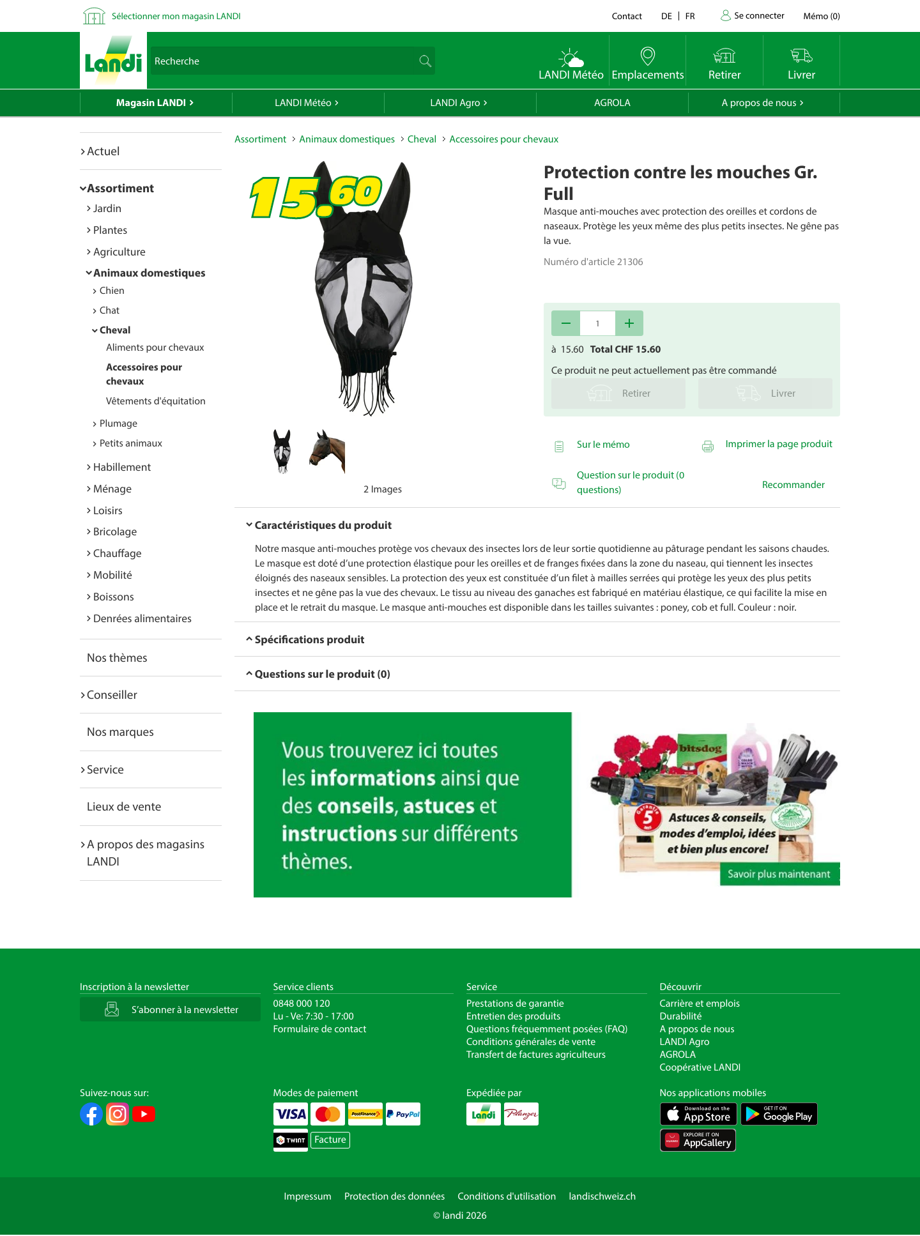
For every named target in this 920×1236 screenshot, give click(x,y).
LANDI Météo (303, 102)
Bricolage (115, 531)
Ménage (112, 488)
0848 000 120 (301, 1003)
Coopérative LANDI (700, 1067)
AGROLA (612, 102)
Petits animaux (131, 443)
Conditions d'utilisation (506, 1196)
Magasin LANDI (151, 102)
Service (105, 769)
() (822, 16)
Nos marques (120, 731)
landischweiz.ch (602, 1196)
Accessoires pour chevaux (503, 139)
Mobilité (112, 574)
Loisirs (108, 510)
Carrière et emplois (700, 1003)
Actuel (103, 150)
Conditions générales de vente (530, 1041)
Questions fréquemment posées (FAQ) (547, 1029)
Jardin (107, 208)
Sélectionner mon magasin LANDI (176, 16)
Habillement (122, 466)
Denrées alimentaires (142, 618)
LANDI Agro (455, 102)
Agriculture (119, 251)
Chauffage (117, 553)
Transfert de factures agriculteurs (536, 1054)
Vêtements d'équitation (156, 401)
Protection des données (394, 1196)
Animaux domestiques (149, 272)
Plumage (118, 423)
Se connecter (759, 15)
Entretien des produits (513, 1016)
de (666, 16)
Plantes (110, 229)
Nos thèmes (117, 657)
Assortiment (120, 187)
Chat (109, 310)
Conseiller (112, 694)
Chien (112, 290)
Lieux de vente (124, 806)
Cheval (115, 330)
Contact (627, 16)
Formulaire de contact (320, 1029)
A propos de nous (758, 102)
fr (690, 16)
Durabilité (681, 1016)
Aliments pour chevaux (155, 347)
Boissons (113, 596)
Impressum (308, 1196)
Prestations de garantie (515, 1003)
